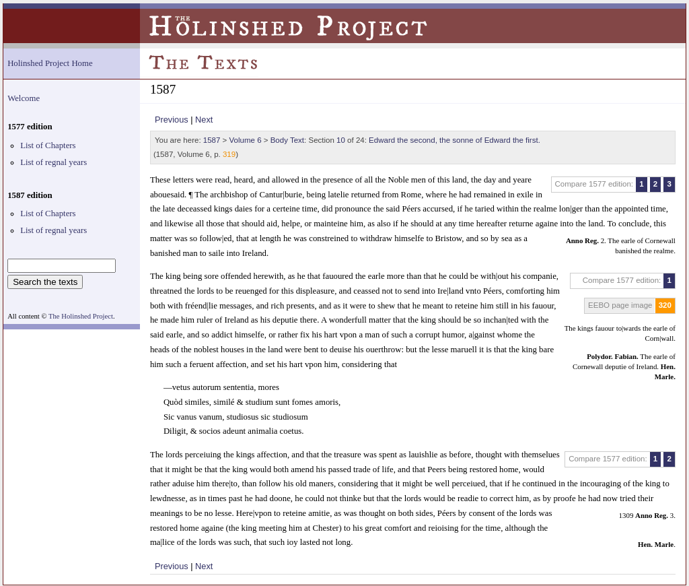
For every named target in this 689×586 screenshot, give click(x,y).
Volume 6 (245, 140)
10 (340, 140)
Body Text (287, 140)
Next (204, 120)
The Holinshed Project (80, 316)
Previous (171, 120)
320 (665, 305)
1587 (212, 140)
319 (229, 154)
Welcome (23, 98)
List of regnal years (53, 162)
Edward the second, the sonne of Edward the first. (454, 140)
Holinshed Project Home (50, 63)
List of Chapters (47, 145)
